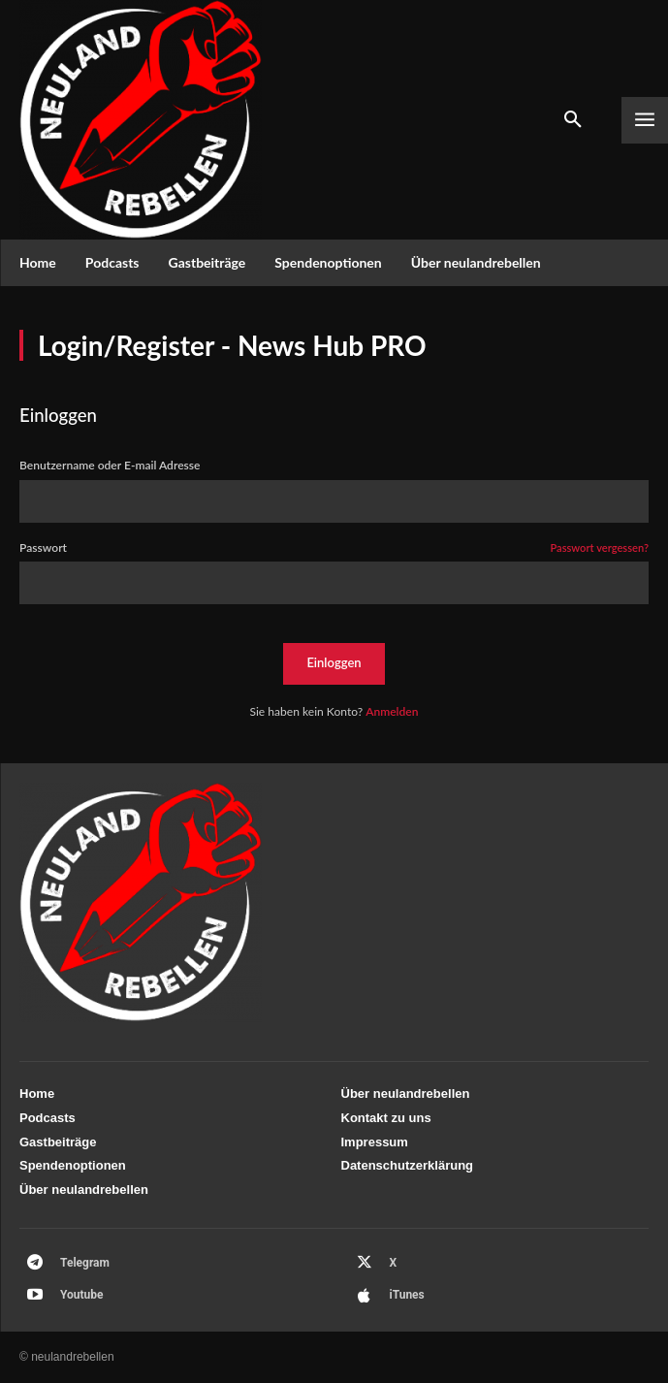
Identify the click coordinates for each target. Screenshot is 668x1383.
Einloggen (333, 662)
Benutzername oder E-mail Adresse (110, 465)
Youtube (82, 1295)
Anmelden (392, 711)
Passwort (334, 548)
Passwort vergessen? (599, 548)
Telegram (85, 1263)
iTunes (407, 1295)
